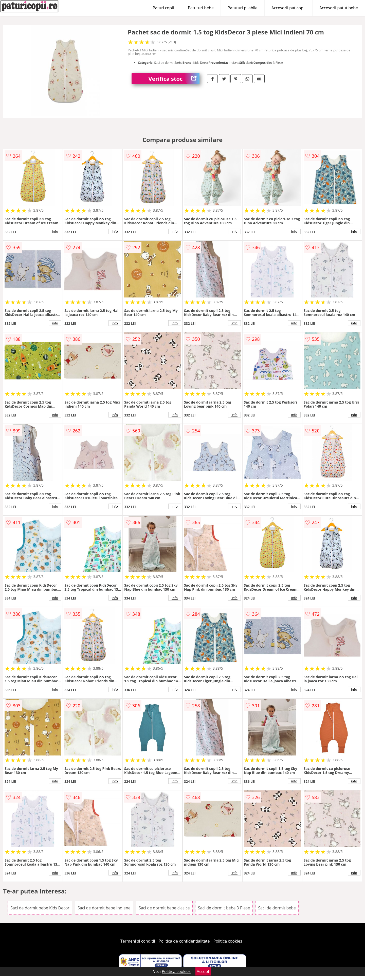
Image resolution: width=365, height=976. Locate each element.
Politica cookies (227, 941)
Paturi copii (163, 8)
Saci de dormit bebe (277, 908)
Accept (203, 971)
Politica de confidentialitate (184, 941)
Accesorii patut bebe (338, 8)
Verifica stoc (174, 78)
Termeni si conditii (137, 941)
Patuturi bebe (201, 8)
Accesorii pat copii (288, 8)
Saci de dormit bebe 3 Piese (224, 908)
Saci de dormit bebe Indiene (104, 908)
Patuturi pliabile (243, 8)
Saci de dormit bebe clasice (164, 908)
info (55, 231)
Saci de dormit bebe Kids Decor (39, 908)
